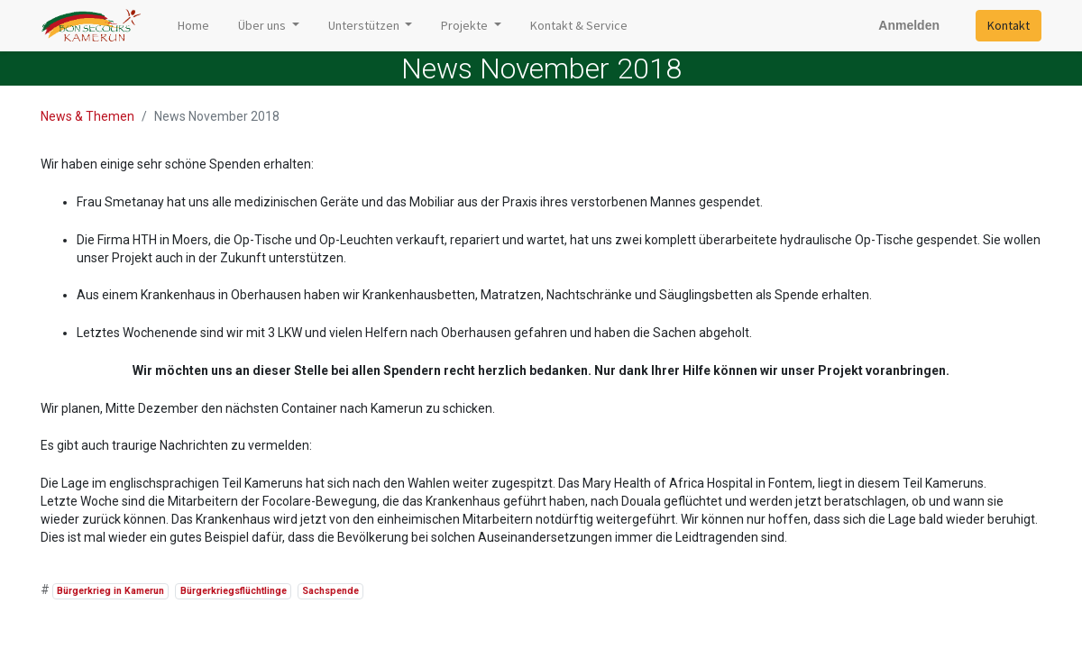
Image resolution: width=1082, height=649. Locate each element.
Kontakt (1008, 25)
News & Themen (87, 116)
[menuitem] (193, 25)
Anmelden (909, 25)
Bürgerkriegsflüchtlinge (233, 591)
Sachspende (330, 591)
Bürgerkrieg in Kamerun (110, 591)
